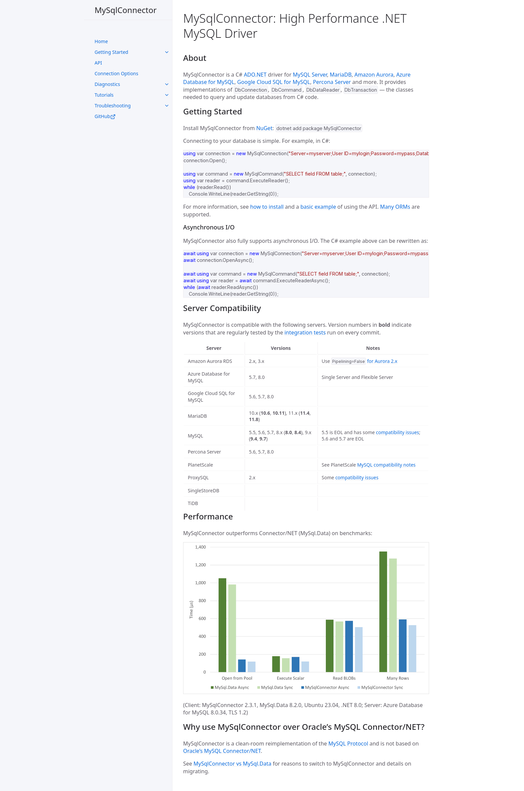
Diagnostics (107, 84)
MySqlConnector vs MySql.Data (232, 763)
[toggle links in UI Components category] (166, 52)
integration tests (304, 332)
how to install (266, 206)
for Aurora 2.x (382, 361)
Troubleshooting (113, 105)
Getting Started (111, 52)
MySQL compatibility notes (386, 465)
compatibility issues (397, 432)
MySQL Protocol (348, 743)
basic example (318, 206)
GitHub (105, 116)
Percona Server (332, 82)
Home (101, 41)
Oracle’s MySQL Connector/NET (222, 751)
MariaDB (341, 74)
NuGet (264, 128)
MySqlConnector (126, 9)
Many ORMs (395, 206)
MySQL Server (310, 74)
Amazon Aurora (373, 74)
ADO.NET (255, 74)
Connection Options (116, 73)
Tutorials (104, 95)
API (98, 63)
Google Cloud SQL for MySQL (273, 82)
